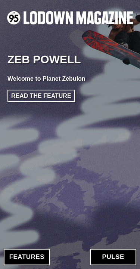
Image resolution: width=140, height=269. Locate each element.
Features (26, 256)
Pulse (113, 256)
